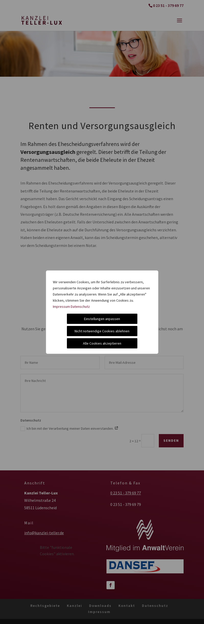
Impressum (61, 306)
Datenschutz (80, 306)
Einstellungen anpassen (102, 318)
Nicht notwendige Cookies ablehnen (102, 331)
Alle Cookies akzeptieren (102, 343)
